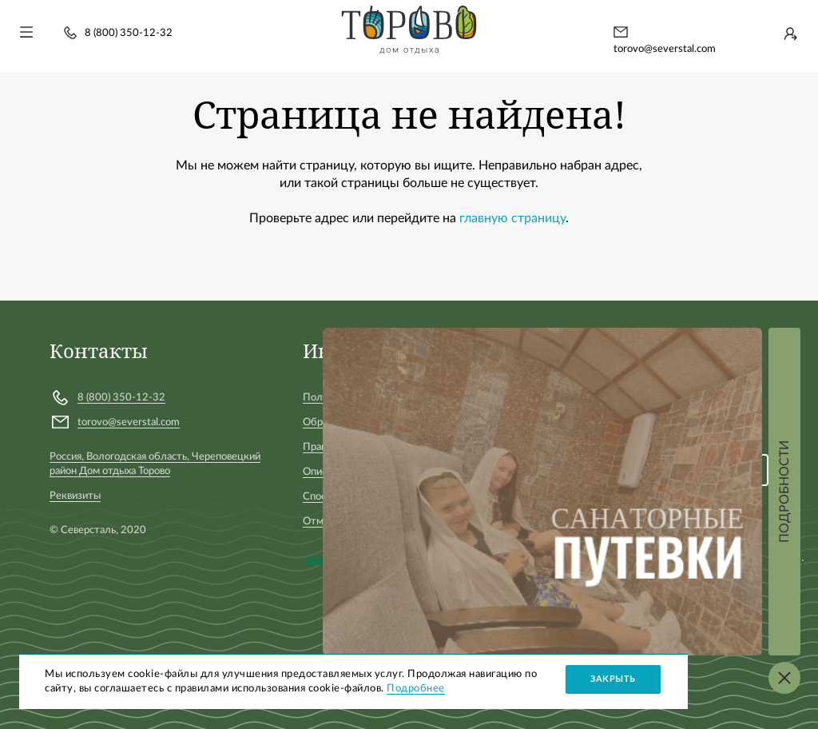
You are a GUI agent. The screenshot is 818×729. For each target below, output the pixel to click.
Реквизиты (75, 496)
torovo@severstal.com (665, 49)
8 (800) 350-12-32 (129, 33)
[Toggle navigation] (26, 32)
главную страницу (512, 218)
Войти (790, 33)
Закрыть (613, 679)
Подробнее (416, 688)
